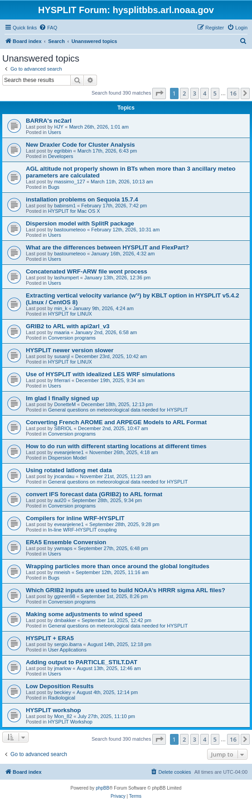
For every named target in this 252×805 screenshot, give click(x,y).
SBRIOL (63, 428)
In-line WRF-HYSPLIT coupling (82, 529)
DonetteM (65, 404)
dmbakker (65, 620)
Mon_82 (63, 716)
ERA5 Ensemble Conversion (66, 542)
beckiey (62, 692)
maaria (61, 332)
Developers (60, 156)
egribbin (63, 150)
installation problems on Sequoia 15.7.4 (82, 199)
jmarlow (62, 668)
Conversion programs (72, 337)
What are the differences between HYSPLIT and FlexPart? (107, 247)
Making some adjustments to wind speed (84, 614)
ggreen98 (64, 596)
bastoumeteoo (70, 229)
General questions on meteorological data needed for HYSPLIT (118, 409)
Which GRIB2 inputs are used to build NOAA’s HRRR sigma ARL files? (125, 590)
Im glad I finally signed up (62, 398)
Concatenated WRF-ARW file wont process (86, 271)
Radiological (61, 697)
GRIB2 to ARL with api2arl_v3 (68, 326)
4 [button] (204, 93)
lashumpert (66, 277)
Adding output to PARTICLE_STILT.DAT (81, 662)
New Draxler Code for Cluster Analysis (80, 144)
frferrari (62, 380)
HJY (58, 126)
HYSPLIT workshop (53, 710)
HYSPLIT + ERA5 (50, 638)
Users (54, 132)
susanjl (61, 356)
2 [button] (184, 93)
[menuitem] (48, 27)
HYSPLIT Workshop (70, 721)
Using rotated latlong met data (69, 470)
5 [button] (215, 93)
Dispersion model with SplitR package (80, 223)
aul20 (60, 500)
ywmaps (63, 548)
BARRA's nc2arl (49, 120)
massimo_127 (69, 181)
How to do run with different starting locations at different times (116, 446)
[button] (159, 93)
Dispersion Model (67, 457)
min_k (60, 308)
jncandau (64, 476)
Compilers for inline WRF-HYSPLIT (75, 518)
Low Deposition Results (59, 686)
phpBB (102, 788)
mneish (62, 572)
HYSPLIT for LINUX (70, 313)
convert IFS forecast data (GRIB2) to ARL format (94, 494)
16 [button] (233, 93)
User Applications (67, 649)
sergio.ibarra (68, 644)
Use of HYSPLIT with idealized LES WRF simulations (100, 374)
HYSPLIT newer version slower (69, 350)
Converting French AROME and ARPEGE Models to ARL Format (116, 422)
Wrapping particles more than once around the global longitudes (117, 566)
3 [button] (194, 93)
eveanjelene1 (68, 452)
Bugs (53, 187)
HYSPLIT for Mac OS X (74, 211)
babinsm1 (65, 205)
